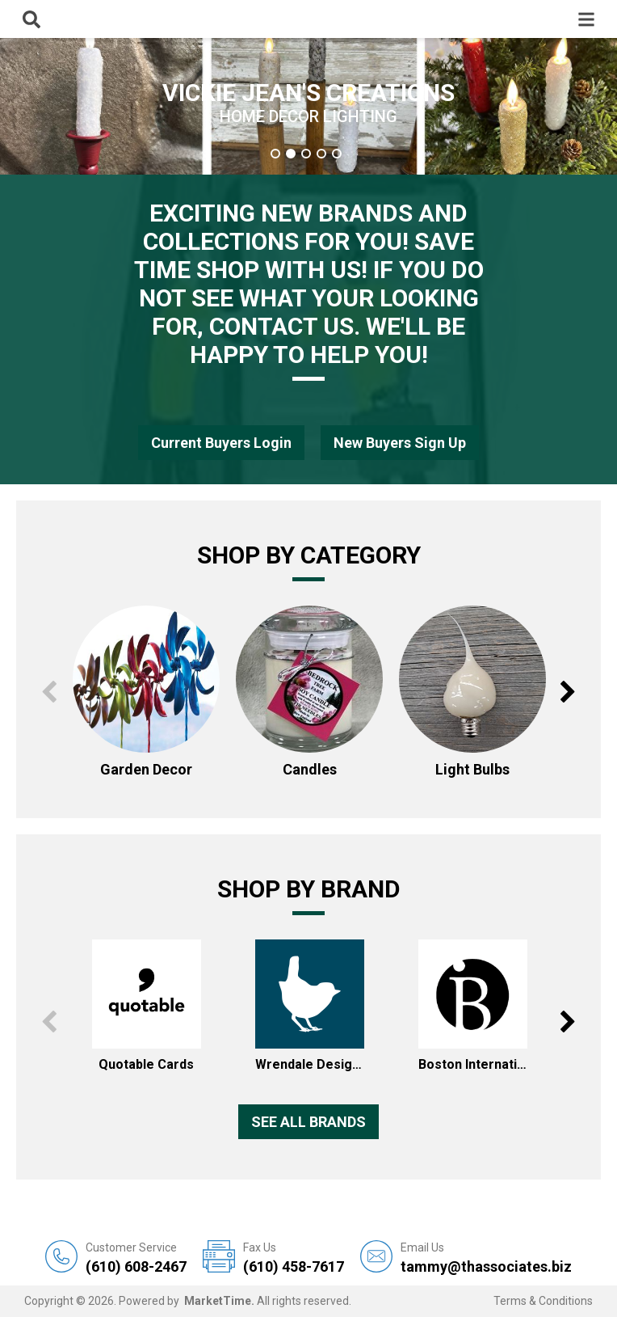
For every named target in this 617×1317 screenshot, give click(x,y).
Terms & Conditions (543, 1300)
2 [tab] (291, 153)
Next (568, 692)
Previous (48, 692)
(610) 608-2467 (136, 1257)
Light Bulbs (472, 769)
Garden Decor (146, 769)
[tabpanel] (308, 106)
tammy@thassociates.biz (486, 1257)
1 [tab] (275, 153)
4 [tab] (321, 153)
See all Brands (308, 1121)
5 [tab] (337, 153)
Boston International (472, 1064)
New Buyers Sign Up (400, 442)
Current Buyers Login (221, 442)
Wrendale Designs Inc (309, 1064)
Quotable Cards (146, 1064)
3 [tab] (306, 153)
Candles (310, 769)
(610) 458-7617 (293, 1257)
